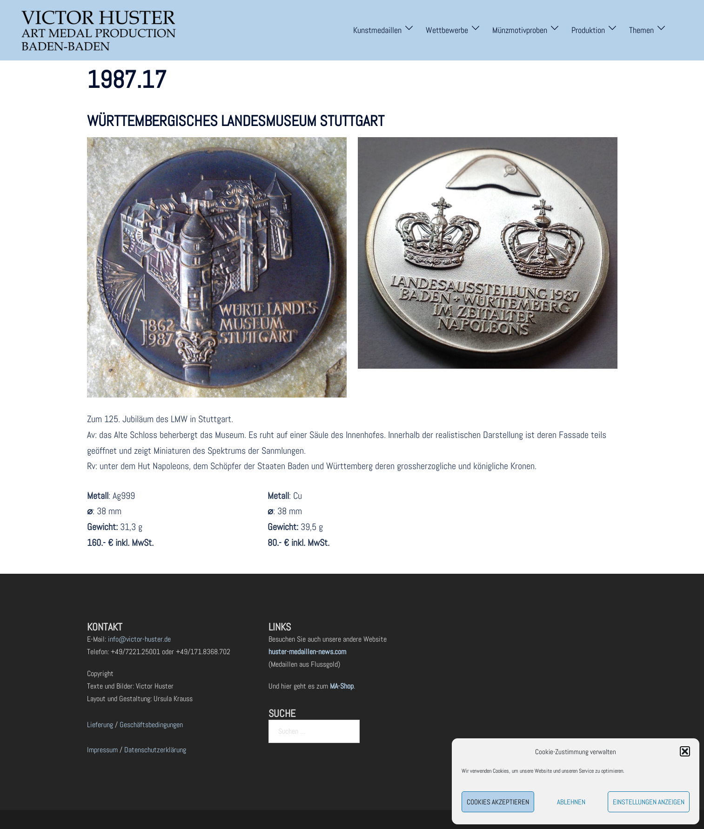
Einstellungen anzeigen (648, 801)
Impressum (102, 750)
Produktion (588, 30)
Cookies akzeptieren (498, 801)
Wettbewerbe (447, 30)
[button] (685, 751)
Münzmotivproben (519, 30)
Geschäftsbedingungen (151, 725)
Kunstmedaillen (377, 30)
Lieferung (100, 725)
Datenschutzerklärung (155, 750)
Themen (641, 30)
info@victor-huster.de (138, 639)
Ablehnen (571, 801)
